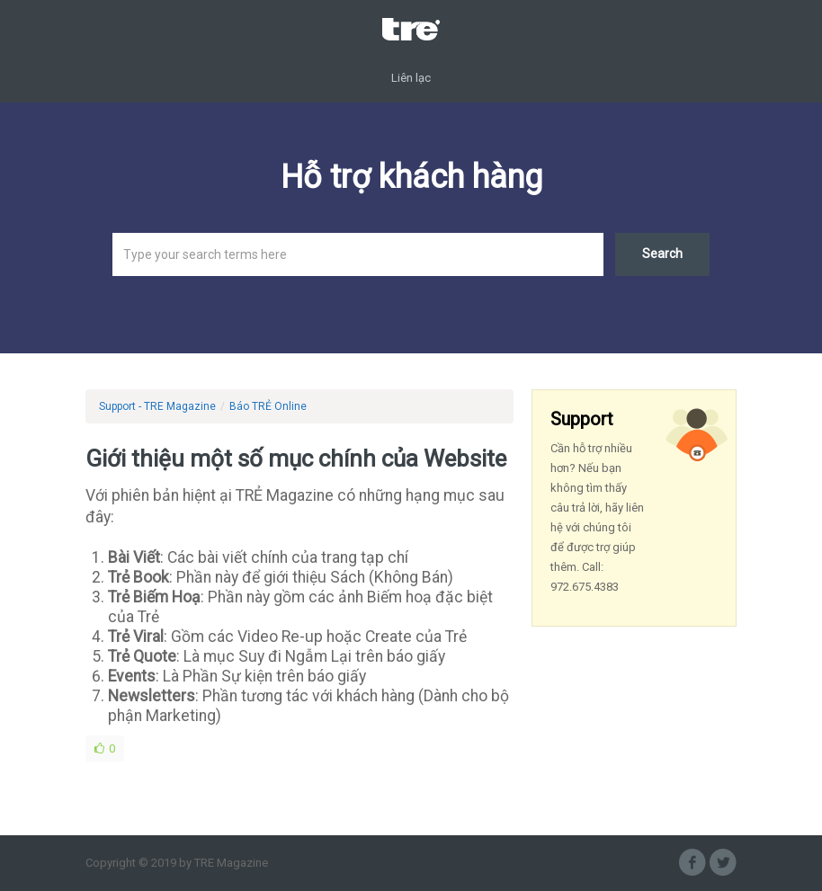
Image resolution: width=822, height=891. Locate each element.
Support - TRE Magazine (157, 406)
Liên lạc (411, 78)
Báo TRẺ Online (268, 406)
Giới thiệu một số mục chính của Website (295, 458)
